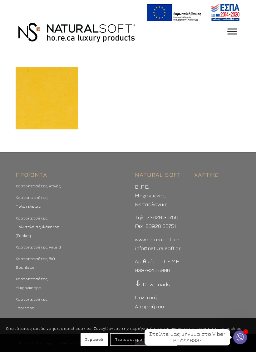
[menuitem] (191, 12)
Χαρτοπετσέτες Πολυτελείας (32, 202)
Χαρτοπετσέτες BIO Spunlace (35, 263)
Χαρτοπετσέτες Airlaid (38, 246)
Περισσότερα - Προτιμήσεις (144, 339)
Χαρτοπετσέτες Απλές (38, 185)
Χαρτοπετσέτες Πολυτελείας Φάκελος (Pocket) (37, 226)
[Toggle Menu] (232, 31)
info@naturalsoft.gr (158, 248)
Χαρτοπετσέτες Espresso (32, 303)
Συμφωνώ (94, 339)
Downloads (152, 284)
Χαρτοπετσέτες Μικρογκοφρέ (32, 283)
